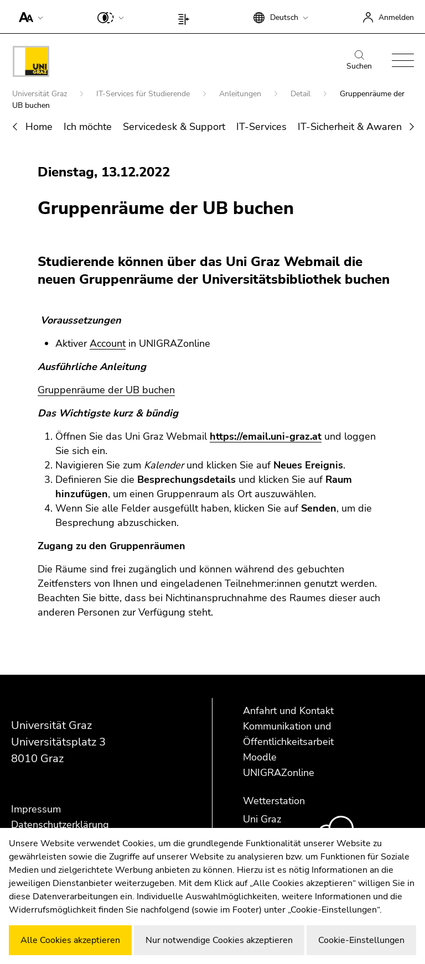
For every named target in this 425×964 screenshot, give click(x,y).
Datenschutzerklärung (60, 824)
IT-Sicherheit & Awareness (357, 126)
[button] (28, 16)
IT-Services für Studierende (144, 93)
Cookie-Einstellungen (361, 940)
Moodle (260, 757)
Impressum (36, 809)
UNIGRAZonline (278, 772)
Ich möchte (88, 126)
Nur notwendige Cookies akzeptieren (219, 940)
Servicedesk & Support (174, 126)
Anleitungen (241, 93)
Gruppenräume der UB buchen (106, 390)
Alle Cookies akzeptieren (70, 940)
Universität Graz (40, 93)
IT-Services (261, 126)
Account (108, 343)
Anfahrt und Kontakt (288, 710)
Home (39, 126)
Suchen (359, 60)
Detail (302, 93)
